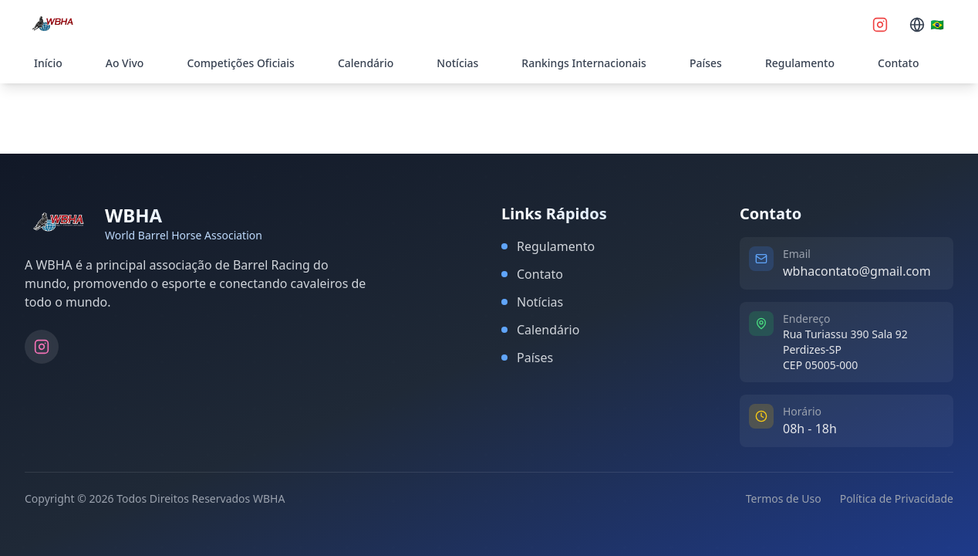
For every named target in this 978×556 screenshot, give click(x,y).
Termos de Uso (783, 498)
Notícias (457, 63)
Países (706, 63)
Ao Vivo (125, 63)
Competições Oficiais (240, 63)
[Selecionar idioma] (926, 25)
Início (48, 63)
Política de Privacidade (896, 498)
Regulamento (800, 63)
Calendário (365, 63)
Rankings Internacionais (583, 63)
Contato (898, 63)
